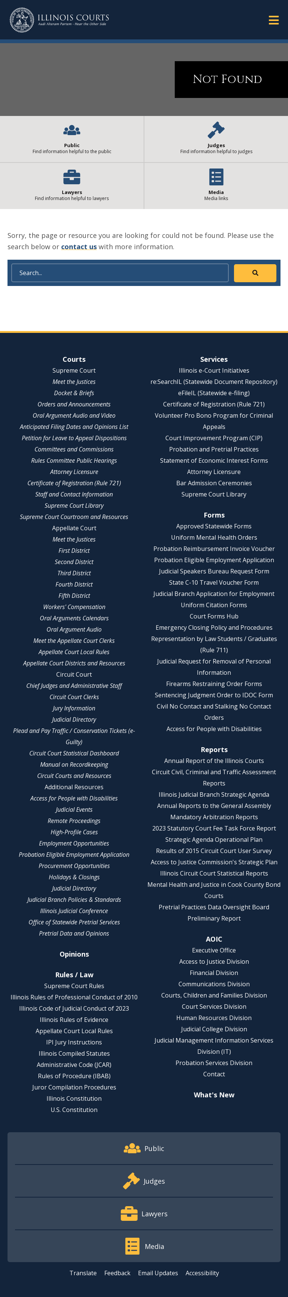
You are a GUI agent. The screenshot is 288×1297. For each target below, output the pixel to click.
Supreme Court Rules (74, 986)
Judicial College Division (214, 1029)
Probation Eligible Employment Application (74, 854)
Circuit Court (74, 674)
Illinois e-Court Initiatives (214, 370)
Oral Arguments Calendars (74, 618)
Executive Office (214, 950)
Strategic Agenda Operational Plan (213, 839)
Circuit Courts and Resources (74, 776)
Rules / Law (74, 974)
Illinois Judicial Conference (74, 911)
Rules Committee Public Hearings (74, 460)
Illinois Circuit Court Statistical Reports (214, 873)
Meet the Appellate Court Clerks (74, 640)
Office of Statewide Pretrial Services (74, 922)
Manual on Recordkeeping (74, 764)
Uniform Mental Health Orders (214, 537)
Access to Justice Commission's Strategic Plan (214, 862)
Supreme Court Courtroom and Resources (74, 517)
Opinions (74, 953)
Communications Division (214, 984)
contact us (79, 246)
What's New (214, 1094)
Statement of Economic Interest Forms (214, 460)
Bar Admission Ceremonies (214, 483)
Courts (74, 359)
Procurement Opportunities (74, 866)
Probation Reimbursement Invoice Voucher (214, 549)
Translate (83, 1273)
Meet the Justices (74, 382)
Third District (74, 573)
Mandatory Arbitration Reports (214, 817)
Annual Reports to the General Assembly (214, 806)
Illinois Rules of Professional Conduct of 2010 (74, 997)
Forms (214, 514)
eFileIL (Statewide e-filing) (214, 393)
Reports (214, 749)
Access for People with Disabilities (74, 798)
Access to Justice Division (214, 961)
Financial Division (214, 973)
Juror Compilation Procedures (74, 1087)
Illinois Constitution (74, 1098)
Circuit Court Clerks (74, 697)
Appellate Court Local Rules (74, 652)
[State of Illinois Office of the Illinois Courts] (59, 20)
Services (214, 359)
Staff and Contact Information (74, 494)
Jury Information (74, 708)
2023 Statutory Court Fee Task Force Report (214, 828)
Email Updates (158, 1273)
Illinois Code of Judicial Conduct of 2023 (74, 1008)
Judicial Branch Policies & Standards (74, 899)
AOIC (214, 938)
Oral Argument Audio (74, 629)
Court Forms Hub (214, 616)
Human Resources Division (214, 1018)
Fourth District (74, 584)
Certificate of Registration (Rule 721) (74, 483)
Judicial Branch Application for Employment (213, 594)
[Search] (120, 272)
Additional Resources (74, 787)
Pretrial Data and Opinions (74, 933)
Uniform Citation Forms (214, 605)
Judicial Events (74, 809)
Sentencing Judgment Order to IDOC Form (214, 695)
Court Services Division (214, 1006)
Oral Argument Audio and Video (74, 415)
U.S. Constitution (74, 1110)
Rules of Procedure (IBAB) (74, 1076)
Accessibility (202, 1273)
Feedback (117, 1273)
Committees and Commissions (74, 449)
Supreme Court (74, 370)
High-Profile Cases (74, 832)
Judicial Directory (74, 719)
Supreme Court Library (74, 505)
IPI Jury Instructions (74, 1042)
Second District (74, 562)
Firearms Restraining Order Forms (214, 684)
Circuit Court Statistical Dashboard (74, 753)
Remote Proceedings (74, 821)
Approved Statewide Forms (214, 526)
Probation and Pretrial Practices (214, 449)
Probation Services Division (214, 1063)
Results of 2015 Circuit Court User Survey (214, 851)
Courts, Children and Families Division (214, 995)
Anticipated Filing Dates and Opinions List (74, 427)
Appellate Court (74, 528)
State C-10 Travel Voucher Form (214, 582)
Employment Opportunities (74, 843)
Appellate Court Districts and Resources (74, 663)
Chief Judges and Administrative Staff (74, 686)
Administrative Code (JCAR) (74, 1065)
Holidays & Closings (74, 877)
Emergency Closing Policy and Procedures (214, 627)
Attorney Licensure (74, 472)
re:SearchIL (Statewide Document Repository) (214, 382)
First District (74, 550)
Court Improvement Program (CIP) (213, 438)
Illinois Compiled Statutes (74, 1053)
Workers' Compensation (74, 607)
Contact (214, 1074)
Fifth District (74, 595)
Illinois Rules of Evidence (74, 1020)
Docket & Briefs (74, 393)
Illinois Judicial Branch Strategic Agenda (214, 794)
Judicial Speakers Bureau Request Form (214, 571)
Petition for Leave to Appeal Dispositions (74, 438)
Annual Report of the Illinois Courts (214, 761)
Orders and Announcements (74, 404)
